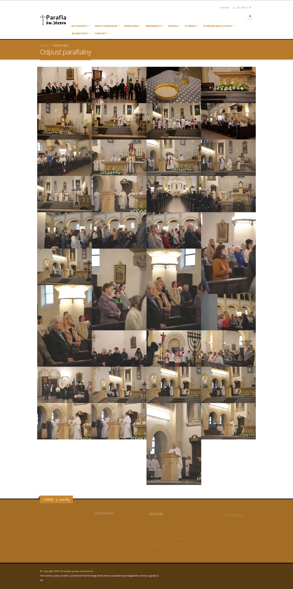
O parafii (190, 26)
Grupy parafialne (106, 26)
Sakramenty (153, 26)
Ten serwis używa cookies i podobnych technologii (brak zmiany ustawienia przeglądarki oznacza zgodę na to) (99, 578)
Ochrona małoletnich (217, 26)
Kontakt (224, 7)
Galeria (173, 26)
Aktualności (79, 26)
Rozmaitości (80, 33)
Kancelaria (131, 26)
